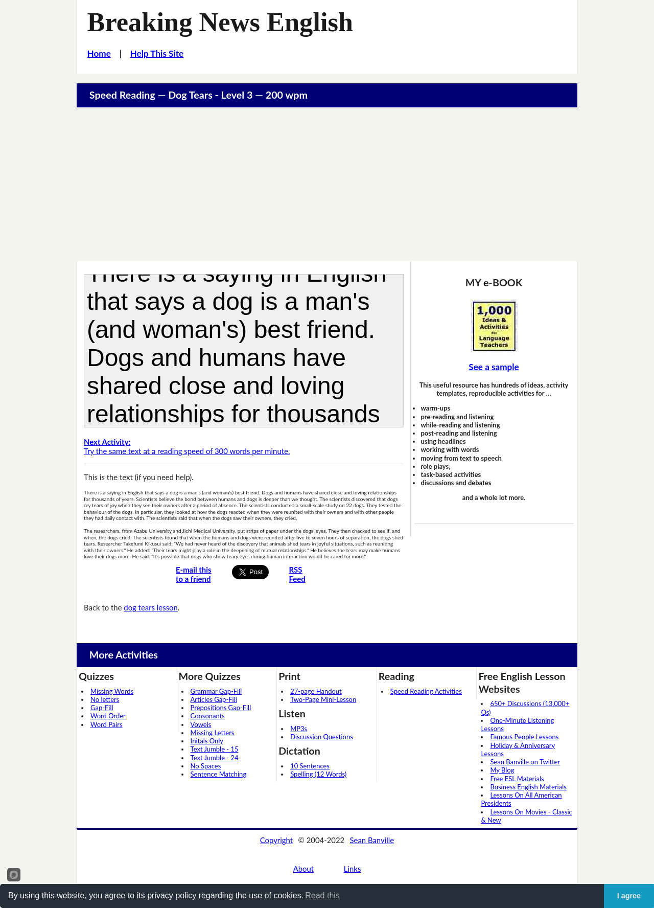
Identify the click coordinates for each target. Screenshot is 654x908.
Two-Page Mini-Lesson (323, 699)
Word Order (108, 716)
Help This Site (157, 53)
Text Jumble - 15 (215, 749)
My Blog (502, 770)
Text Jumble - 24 (215, 758)
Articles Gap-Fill (214, 699)
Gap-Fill (101, 707)
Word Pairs (106, 724)
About (303, 868)
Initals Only (207, 741)
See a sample (494, 366)
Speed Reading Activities (426, 691)
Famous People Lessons (524, 737)
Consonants (208, 716)
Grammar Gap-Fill (216, 691)
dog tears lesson (151, 607)
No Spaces (206, 766)
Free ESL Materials (517, 779)
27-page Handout (316, 691)
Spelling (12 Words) (318, 774)
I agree (629, 896)
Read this (322, 895)
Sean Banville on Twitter (525, 762)
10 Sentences (310, 766)
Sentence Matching (219, 774)
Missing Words (111, 691)
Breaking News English (220, 22)
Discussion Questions (321, 737)
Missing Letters (213, 733)
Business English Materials (528, 787)
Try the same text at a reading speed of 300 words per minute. (187, 446)
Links (352, 868)
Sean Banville (372, 840)
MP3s (298, 728)
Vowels (201, 724)
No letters (104, 699)
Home (99, 53)
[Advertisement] (327, 184)
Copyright (276, 840)
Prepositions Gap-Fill (221, 707)
